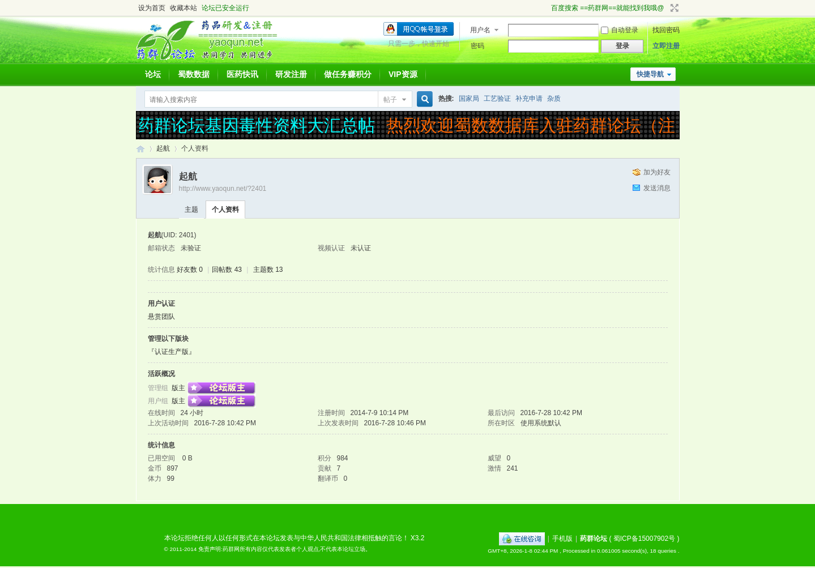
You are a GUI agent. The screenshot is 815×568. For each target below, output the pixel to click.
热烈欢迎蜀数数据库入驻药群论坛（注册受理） (565, 125)
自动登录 (619, 30)
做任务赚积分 (348, 74)
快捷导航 (650, 74)
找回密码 (666, 30)
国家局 (469, 99)
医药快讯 (242, 74)
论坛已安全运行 (225, 8)
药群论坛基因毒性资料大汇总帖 (257, 125)
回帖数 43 (227, 270)
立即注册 (666, 46)
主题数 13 (268, 270)
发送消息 (657, 188)
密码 (477, 46)
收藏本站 (183, 8)
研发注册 (291, 74)
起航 (163, 148)
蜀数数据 (194, 74)
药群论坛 (140, 148)
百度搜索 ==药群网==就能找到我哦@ (607, 8)
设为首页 (151, 8)
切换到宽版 (673, 8)
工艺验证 (497, 99)
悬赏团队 (161, 317)
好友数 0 (190, 270)
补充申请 (529, 99)
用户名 (480, 30)
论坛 (153, 74)
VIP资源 (403, 74)
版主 (178, 388)
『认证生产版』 (171, 352)
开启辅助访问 (546, 8)
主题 (191, 209)
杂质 (554, 99)
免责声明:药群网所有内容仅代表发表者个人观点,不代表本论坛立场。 (285, 549)
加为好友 (657, 172)
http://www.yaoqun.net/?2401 (223, 189)
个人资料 (225, 209)
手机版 (562, 539)
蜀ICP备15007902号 (644, 539)
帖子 (390, 100)
